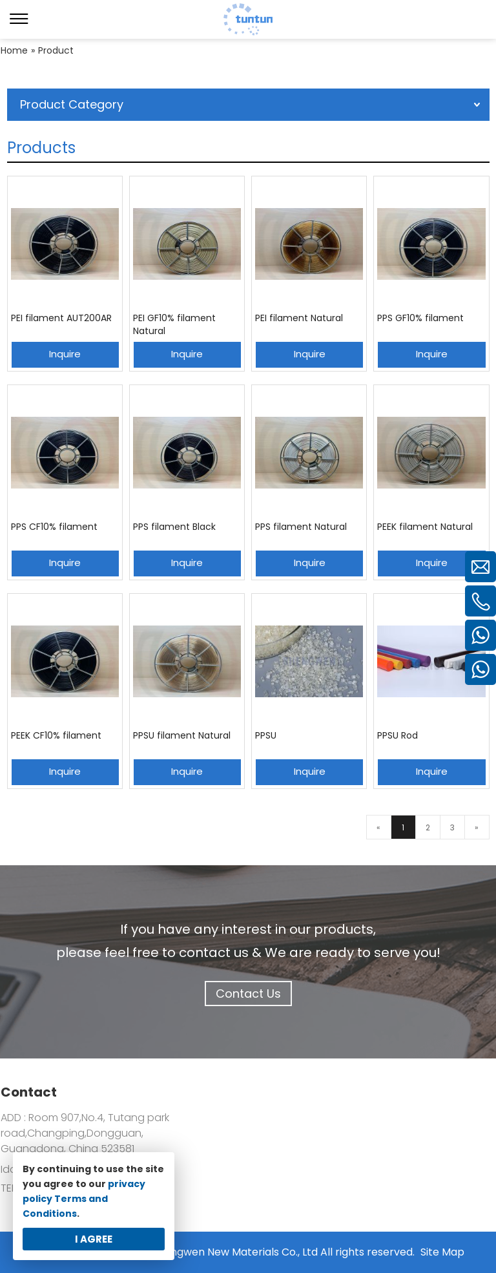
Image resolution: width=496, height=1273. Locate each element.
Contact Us (248, 993)
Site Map (442, 1252)
